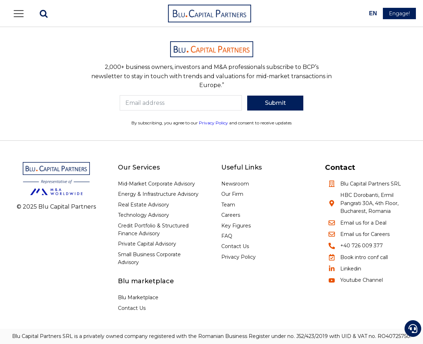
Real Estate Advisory (143, 204)
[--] (373, 13)
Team (228, 204)
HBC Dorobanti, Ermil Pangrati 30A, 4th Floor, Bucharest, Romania (369, 203)
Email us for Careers (365, 234)
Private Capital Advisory (147, 244)
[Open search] (43, 13)
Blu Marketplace (138, 297)
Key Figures (236, 225)
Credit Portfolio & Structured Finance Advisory (153, 229)
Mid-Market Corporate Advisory (156, 184)
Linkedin (350, 268)
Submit (275, 103)
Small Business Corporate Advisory (149, 258)
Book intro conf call (364, 257)
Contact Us (132, 308)
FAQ (226, 236)
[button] (18, 13)
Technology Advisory (143, 215)
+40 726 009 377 (361, 245)
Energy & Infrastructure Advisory (158, 194)
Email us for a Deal (363, 223)
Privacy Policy (213, 122)
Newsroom (235, 184)
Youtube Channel (361, 280)
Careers (230, 215)
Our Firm (232, 194)
